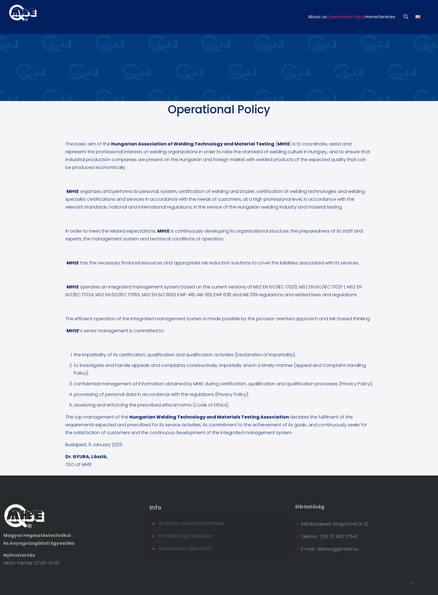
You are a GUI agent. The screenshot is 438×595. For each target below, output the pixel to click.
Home (371, 17)
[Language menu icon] (420, 17)
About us (317, 17)
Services (386, 17)
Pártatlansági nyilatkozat (186, 536)
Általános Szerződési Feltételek (191, 523)
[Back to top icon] (411, 583)
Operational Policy (346, 17)
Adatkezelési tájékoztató (185, 548)
